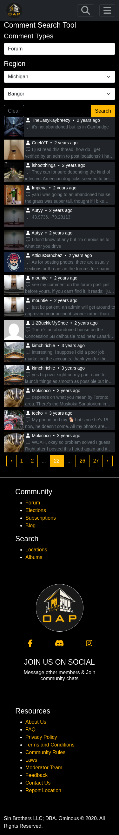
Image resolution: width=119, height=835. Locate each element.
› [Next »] (107, 461)
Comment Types (28, 36)
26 (82, 461)
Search (103, 111)
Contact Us (37, 783)
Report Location (43, 790)
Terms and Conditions (50, 744)
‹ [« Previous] (11, 461)
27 (96, 461)
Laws (31, 760)
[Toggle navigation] (85, 10)
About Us (35, 722)
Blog (30, 525)
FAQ (30, 729)
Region (14, 64)
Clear (14, 111)
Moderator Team (43, 767)
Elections (35, 510)
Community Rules (45, 752)
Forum (32, 502)
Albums (33, 557)
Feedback (36, 775)
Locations (36, 549)
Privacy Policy (41, 737)
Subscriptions (40, 518)
